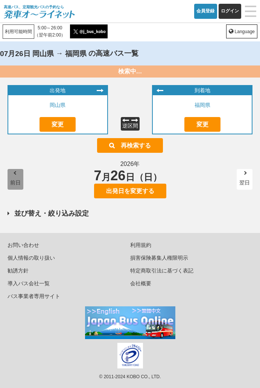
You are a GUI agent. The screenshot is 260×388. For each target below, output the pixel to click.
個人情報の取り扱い (31, 258)
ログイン (230, 11)
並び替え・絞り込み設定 (51, 213)
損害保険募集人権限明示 (159, 258)
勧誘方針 (18, 271)
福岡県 (202, 105)
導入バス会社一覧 (29, 283)
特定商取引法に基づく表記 (161, 271)
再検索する (136, 145)
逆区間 (130, 126)
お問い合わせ (23, 245)
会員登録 (205, 11)
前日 (15, 183)
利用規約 (140, 245)
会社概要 (140, 283)
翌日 (244, 183)
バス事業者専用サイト (34, 296)
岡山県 (57, 105)
